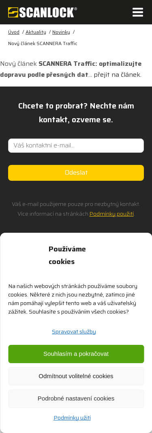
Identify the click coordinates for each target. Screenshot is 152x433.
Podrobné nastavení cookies (76, 398)
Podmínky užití (72, 417)
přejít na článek (117, 74)
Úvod (13, 32)
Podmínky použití (112, 213)
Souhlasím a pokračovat (76, 353)
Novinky (61, 32)
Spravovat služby (74, 331)
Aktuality (36, 32)
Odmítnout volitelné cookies (76, 375)
